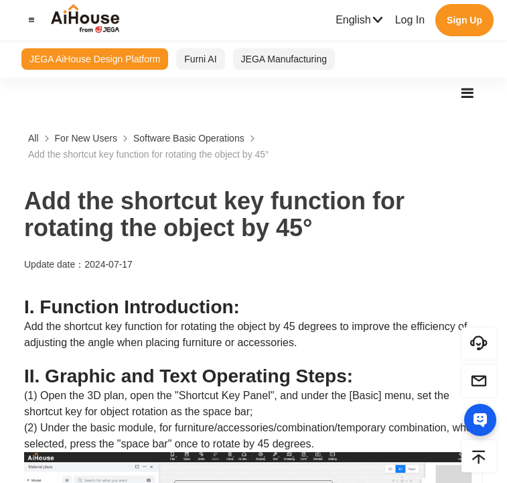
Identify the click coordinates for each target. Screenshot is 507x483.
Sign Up (464, 20)
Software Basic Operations (188, 138)
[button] (29, 20)
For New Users (86, 138)
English (360, 20)
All (33, 138)
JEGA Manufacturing (284, 59)
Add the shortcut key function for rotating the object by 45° (148, 154)
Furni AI (200, 59)
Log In (410, 19)
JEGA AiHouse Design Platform (94, 59)
